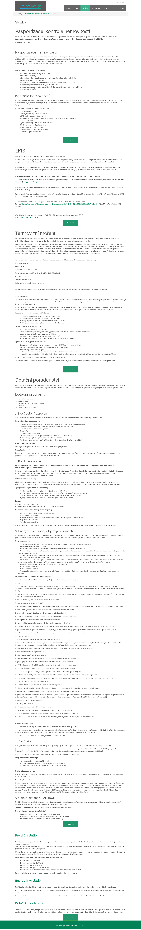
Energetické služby (28, 880)
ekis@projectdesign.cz (31, 182)
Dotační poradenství (29, 903)
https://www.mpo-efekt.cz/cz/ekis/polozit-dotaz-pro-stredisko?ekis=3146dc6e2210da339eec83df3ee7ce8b (59, 204)
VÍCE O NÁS (70, 140)
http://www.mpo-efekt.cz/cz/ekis (26, 217)
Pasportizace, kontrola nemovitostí (37, 14)
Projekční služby (26, 835)
